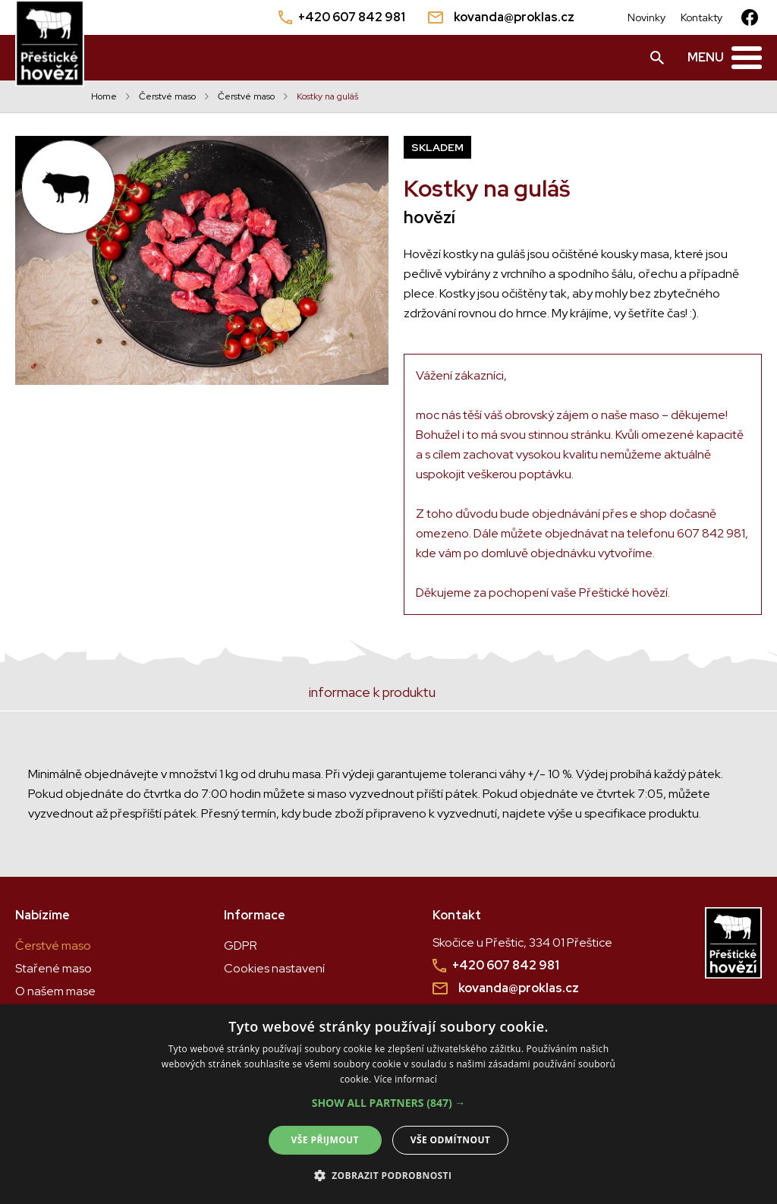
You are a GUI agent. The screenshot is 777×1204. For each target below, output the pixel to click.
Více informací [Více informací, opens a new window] (405, 1079)
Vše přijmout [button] (325, 1139)
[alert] (388, 1104)
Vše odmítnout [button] (450, 1139)
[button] (389, 1103)
